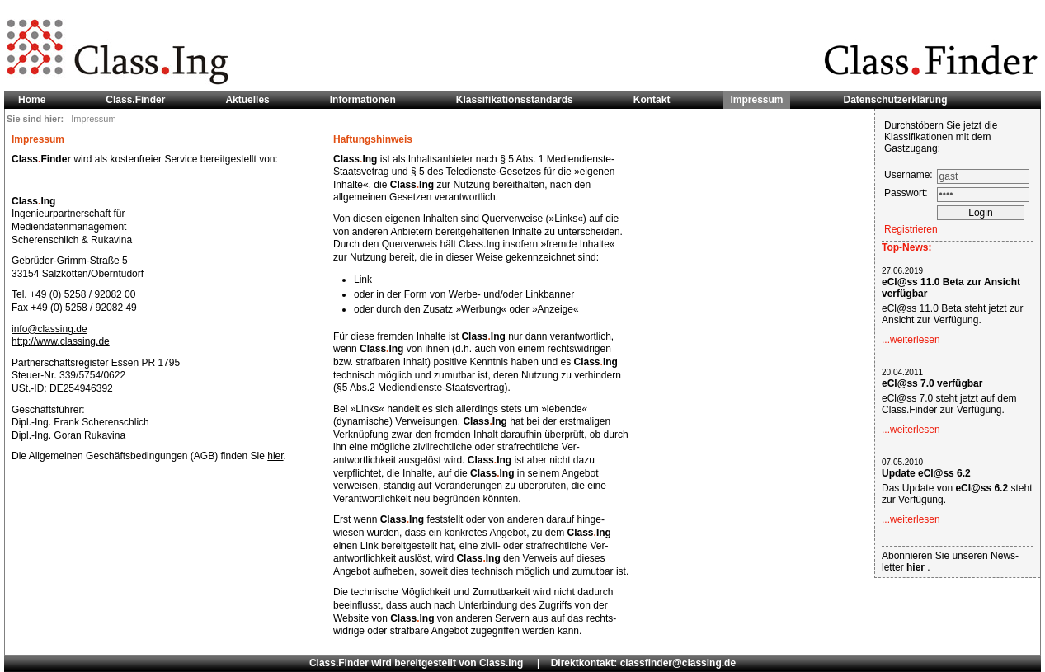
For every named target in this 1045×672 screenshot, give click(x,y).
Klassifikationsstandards (514, 100)
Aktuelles (247, 100)
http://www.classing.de (61, 341)
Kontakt (652, 100)
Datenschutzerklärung (896, 100)
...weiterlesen (911, 339)
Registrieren (911, 229)
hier (275, 456)
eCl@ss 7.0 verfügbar (932, 383)
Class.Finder (135, 100)
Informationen (363, 100)
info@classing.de (49, 329)
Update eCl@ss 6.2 (926, 473)
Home (31, 100)
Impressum (756, 100)
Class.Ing (501, 663)
